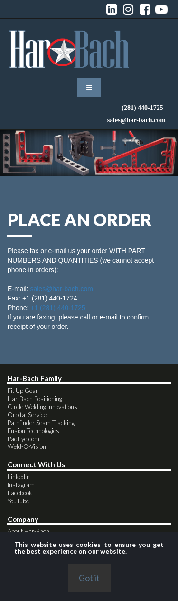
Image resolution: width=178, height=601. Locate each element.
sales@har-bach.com (61, 293)
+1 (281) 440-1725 (57, 312)
